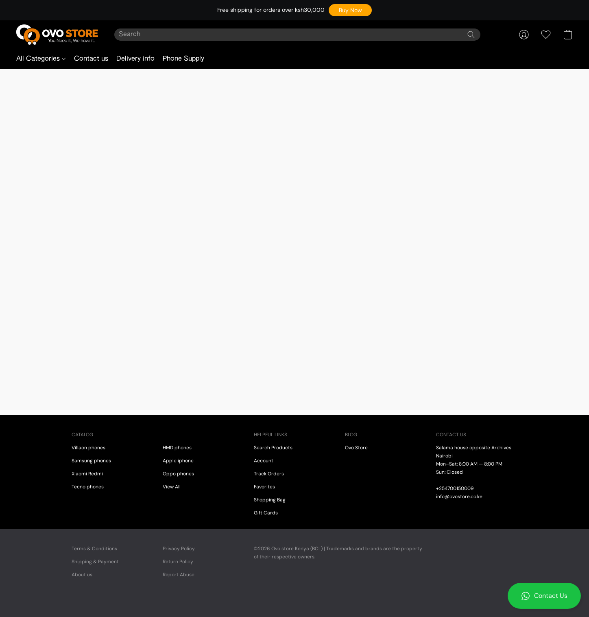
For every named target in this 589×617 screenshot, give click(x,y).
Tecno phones (88, 487)
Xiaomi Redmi (87, 473)
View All (172, 487)
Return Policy (178, 561)
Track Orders (269, 473)
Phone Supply (183, 59)
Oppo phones (178, 473)
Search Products (273, 447)
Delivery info (135, 59)
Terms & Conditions (94, 548)
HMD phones (177, 447)
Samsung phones (91, 460)
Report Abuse (178, 574)
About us (82, 574)
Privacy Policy (179, 548)
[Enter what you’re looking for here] (297, 34)
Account (263, 460)
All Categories (40, 59)
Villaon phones (88, 447)
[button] (350, 10)
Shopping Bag (270, 500)
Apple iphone (178, 460)
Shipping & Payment (95, 561)
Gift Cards (266, 513)
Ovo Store (356, 447)
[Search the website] (471, 34)
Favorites (264, 487)
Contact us (91, 59)
